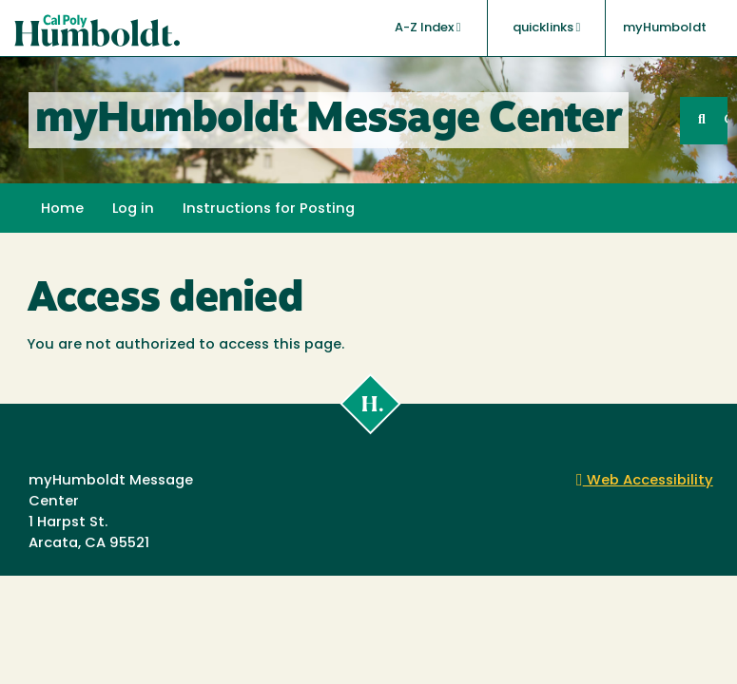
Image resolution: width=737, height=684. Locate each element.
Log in (133, 209)
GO (725, 120)
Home (62, 209)
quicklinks (547, 27)
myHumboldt (665, 28)
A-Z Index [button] (428, 27)
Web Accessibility (644, 481)
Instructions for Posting (269, 209)
